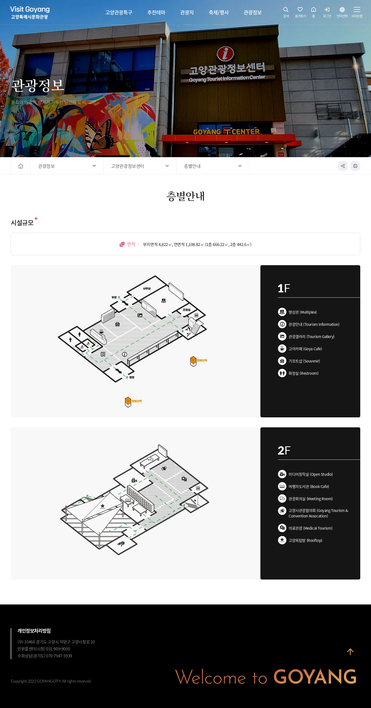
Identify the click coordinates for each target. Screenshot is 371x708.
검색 (286, 13)
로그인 (327, 13)
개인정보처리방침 (34, 630)
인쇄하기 (355, 166)
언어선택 (342, 13)
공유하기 (343, 166)
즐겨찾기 (300, 13)
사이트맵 (356, 13)
